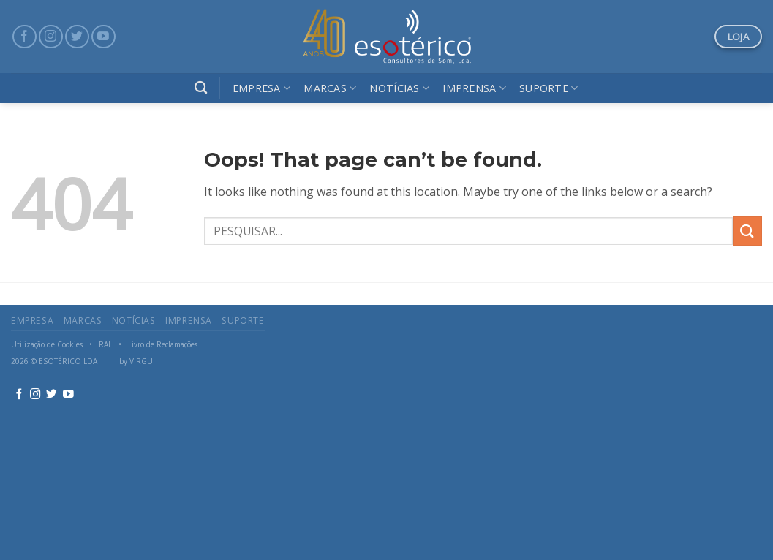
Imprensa (474, 88)
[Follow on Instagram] (51, 37)
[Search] (201, 88)
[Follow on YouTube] (103, 37)
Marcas (329, 88)
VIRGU (141, 361)
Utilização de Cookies (47, 344)
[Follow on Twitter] (77, 37)
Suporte (548, 88)
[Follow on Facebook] (24, 37)
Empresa (262, 88)
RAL (105, 344)
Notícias (399, 88)
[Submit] (747, 230)
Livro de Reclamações (162, 344)
